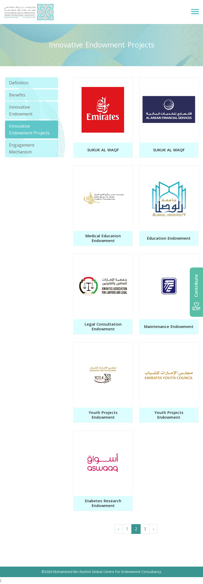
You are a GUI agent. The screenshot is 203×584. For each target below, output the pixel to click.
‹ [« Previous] (118, 529)
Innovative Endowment (21, 110)
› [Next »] (153, 529)
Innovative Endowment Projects (29, 129)
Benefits (17, 95)
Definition (19, 83)
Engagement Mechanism (21, 148)
